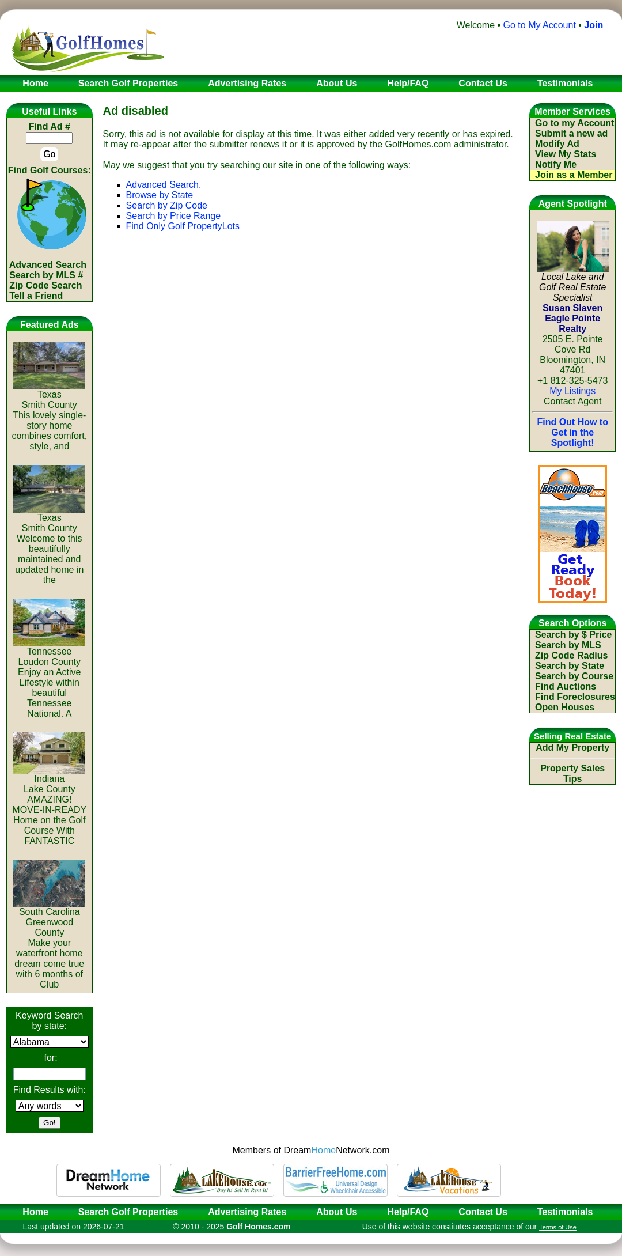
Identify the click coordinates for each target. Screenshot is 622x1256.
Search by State (569, 666)
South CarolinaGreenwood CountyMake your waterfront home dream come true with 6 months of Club (49, 944)
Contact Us (482, 1212)
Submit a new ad (571, 133)
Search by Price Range (173, 216)
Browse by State (160, 195)
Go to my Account (574, 123)
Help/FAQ (407, 1212)
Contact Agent (573, 401)
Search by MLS (568, 645)
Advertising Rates (247, 1212)
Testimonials (565, 1212)
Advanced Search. (164, 185)
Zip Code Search (45, 285)
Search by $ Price (573, 635)
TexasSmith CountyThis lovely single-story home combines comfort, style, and (49, 416)
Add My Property (572, 747)
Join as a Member (573, 175)
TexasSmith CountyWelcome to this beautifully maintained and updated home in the (49, 545)
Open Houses (564, 707)
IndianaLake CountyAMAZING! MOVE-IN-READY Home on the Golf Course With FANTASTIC (49, 806)
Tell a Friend (36, 296)
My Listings (572, 391)
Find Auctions (565, 686)
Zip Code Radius (571, 655)
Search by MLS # (46, 275)
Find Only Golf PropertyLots (183, 226)
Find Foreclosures (575, 697)
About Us (336, 1212)
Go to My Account (539, 25)
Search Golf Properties (128, 1212)
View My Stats (565, 154)
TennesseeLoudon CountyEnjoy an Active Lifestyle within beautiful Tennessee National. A (49, 678)
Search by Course (574, 676)
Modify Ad (557, 144)
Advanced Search (47, 265)
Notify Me (556, 164)
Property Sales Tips (572, 773)
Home (31, 1212)
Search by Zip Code (166, 205)
